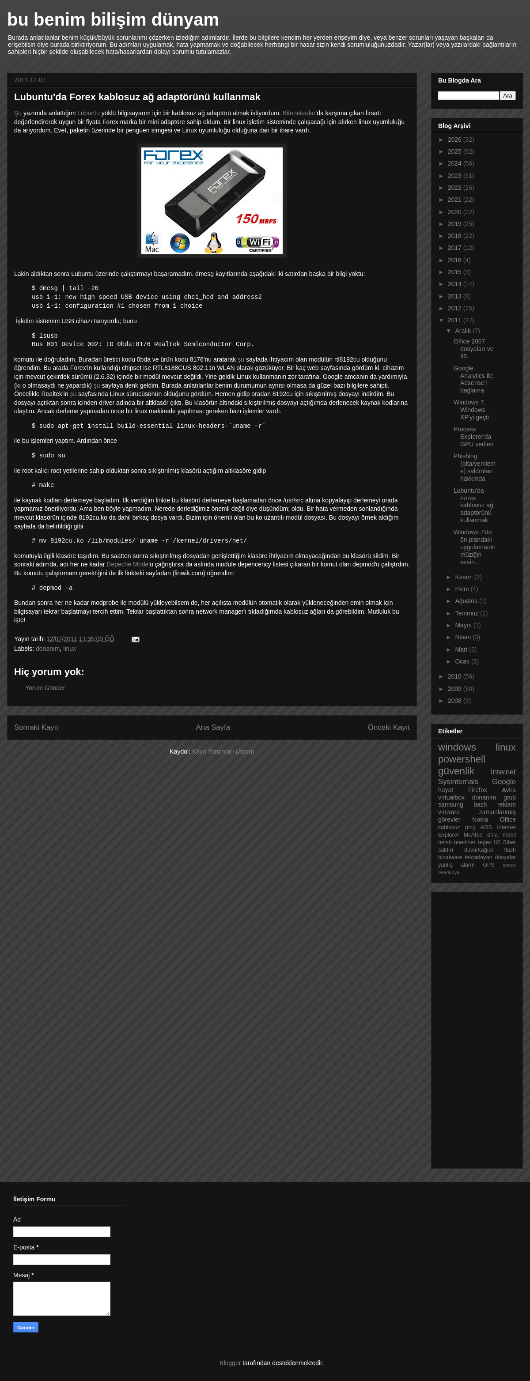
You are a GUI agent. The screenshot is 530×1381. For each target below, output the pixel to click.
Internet (503, 772)
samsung (450, 804)
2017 (455, 247)
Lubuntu (88, 113)
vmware (449, 811)
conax (509, 865)
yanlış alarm (456, 865)
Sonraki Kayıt (36, 727)
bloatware (450, 857)
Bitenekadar (299, 113)
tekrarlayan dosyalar (490, 857)
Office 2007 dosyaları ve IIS (473, 349)
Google (504, 781)
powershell (461, 759)
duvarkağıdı (478, 850)
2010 (455, 676)
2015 (455, 271)
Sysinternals (458, 781)
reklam (506, 804)
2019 (455, 223)
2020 (455, 211)
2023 (455, 175)
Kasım (464, 577)
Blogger (230, 1362)
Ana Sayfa (213, 727)
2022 (455, 187)
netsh (445, 842)
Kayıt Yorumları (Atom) (223, 751)
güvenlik (456, 771)
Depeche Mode (127, 564)
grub (510, 797)
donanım (48, 648)
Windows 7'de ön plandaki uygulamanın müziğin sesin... (475, 546)
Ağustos (467, 600)
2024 (455, 163)
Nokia (480, 819)
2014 (455, 283)
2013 (455, 296)
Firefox (477, 789)
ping (470, 827)
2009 (455, 688)
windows (457, 747)
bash (480, 804)
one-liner (465, 842)
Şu (18, 113)
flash (510, 850)
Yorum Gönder (45, 687)
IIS (497, 842)
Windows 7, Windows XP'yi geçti (471, 410)
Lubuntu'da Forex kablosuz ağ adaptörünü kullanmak (473, 505)
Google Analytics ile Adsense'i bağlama (473, 379)
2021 (455, 199)
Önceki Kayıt (389, 727)
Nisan (464, 637)
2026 (455, 139)
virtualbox (451, 797)
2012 (455, 308)
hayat (445, 789)
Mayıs (464, 625)
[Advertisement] (473, 1027)
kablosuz (449, 827)
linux (69, 648)
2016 (455, 260)
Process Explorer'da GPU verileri (473, 437)
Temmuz (467, 613)
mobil (509, 835)
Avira (509, 789)
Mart (462, 649)
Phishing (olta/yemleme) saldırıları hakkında (475, 467)
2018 (455, 235)
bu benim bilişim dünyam (113, 19)
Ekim (462, 588)
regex (485, 842)
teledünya (449, 872)
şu (241, 359)
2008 (455, 700)
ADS (486, 827)
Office (508, 819)
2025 (455, 151)
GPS (489, 865)
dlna (492, 835)
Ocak (463, 661)
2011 (455, 320)
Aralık (464, 330)
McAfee (473, 835)
